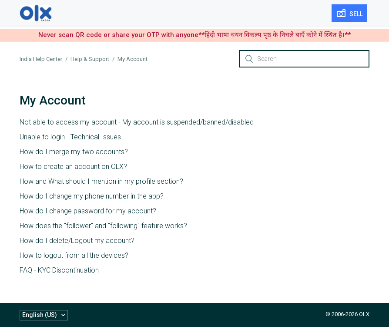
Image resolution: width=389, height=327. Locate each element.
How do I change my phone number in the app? (92, 196)
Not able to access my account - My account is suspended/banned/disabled (137, 122)
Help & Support (89, 59)
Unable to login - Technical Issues (70, 137)
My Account (132, 59)
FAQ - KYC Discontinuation (59, 270)
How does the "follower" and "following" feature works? (103, 226)
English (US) (40, 314)
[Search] (304, 58)
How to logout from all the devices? (74, 255)
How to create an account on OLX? (73, 166)
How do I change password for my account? (88, 211)
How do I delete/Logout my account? (77, 240)
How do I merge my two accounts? (74, 152)
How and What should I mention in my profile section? (101, 181)
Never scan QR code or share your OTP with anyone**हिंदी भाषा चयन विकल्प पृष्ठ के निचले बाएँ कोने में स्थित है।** (194, 35)
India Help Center (41, 59)
